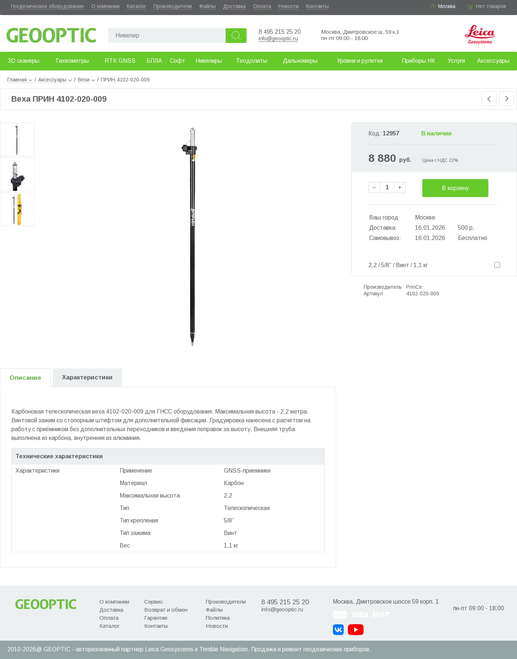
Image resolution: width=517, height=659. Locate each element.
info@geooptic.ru (278, 38)
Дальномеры (300, 61)
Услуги (456, 61)
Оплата (262, 6)
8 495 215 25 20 (280, 32)
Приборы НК (418, 61)
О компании (105, 6)
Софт (177, 61)
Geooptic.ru (51, 33)
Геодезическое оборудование (47, 6)
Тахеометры (72, 61)
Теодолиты (251, 61)
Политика (218, 618)
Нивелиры (209, 61)
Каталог (136, 6)
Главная (19, 80)
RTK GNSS (120, 61)
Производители (172, 6)
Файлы (207, 6)
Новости (288, 6)
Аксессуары (493, 61)
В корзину (455, 188)
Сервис (153, 601)
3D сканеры (23, 61)
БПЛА (154, 61)
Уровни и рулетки (360, 61)
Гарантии (155, 618)
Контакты (317, 6)
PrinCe (414, 287)
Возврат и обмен (165, 610)
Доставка (234, 6)
